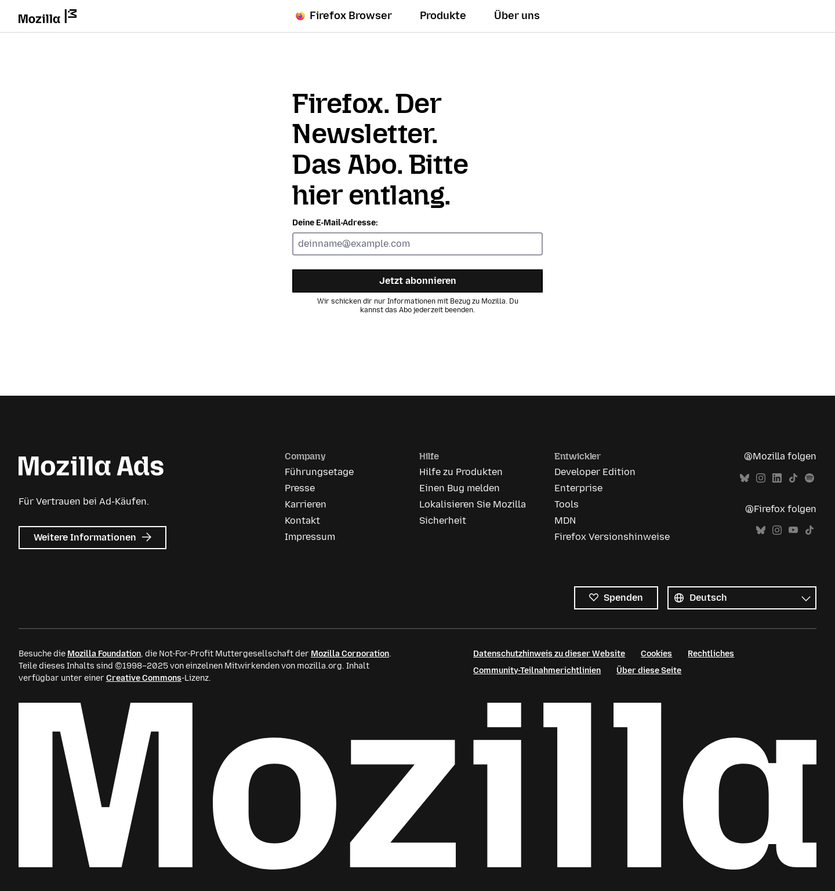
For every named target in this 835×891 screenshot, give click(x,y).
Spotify (809, 478)
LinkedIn (777, 478)
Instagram (761, 478)
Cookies (656, 654)
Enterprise (578, 488)
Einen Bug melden (459, 488)
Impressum (310, 536)
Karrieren (305, 504)
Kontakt (302, 520)
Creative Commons (143, 678)
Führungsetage (319, 471)
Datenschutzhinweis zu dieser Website (549, 654)
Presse (300, 488)
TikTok (793, 478)
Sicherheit (442, 520)
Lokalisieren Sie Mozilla (472, 504)
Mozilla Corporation (350, 654)
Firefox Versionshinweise (612, 536)
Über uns (517, 15)
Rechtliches (711, 654)
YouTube (793, 530)
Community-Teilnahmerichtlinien (537, 670)
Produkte (443, 15)
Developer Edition (595, 471)
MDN (565, 520)
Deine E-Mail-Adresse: (335, 223)
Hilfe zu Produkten (461, 471)
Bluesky (745, 478)
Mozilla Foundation (104, 654)
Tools (566, 504)
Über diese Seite (648, 670)
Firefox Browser (344, 15)
